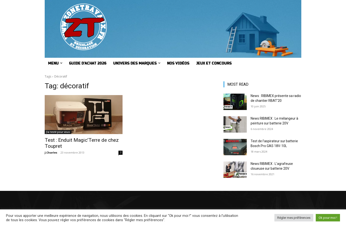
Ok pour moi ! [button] (328, 218)
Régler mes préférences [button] (293, 218)
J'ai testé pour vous (58, 132)
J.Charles (51, 152)
